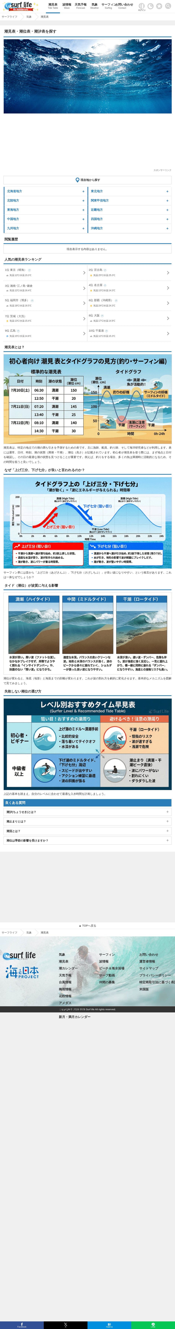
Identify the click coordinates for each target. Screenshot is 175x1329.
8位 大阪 (129, 319)
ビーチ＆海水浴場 (111, 968)
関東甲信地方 (100, 200)
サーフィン (108, 6)
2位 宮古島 (129, 273)
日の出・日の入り (71, 1010)
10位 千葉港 (129, 334)
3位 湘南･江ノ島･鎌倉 (45, 288)
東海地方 (13, 209)
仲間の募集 (107, 982)
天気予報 (81, 6)
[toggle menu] (169, 5)
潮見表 (53, 6)
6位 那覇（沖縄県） (129, 304)
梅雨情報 (65, 989)
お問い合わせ (122, 6)
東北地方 (97, 191)
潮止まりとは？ (16, 821)
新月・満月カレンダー (74, 1017)
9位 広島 (45, 334)
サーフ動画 (107, 975)
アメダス (65, 1003)
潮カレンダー (68, 968)
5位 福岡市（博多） (45, 304)
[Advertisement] (86, 142)
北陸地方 (13, 200)
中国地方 (13, 219)
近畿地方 (97, 209)
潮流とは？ (13, 831)
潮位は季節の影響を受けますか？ (27, 840)
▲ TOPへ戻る (87, 925)
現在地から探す (90, 179)
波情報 (67, 6)
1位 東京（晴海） (45, 273)
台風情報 (65, 982)
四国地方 (97, 219)
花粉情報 (65, 996)
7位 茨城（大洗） (45, 319)
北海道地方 (14, 191)
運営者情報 (147, 961)
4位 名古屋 (129, 288)
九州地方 (13, 228)
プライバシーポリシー (155, 975)
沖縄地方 (97, 228)
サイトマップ (148, 968)
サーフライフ (9, 932)
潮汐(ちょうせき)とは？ (21, 812)
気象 (94, 6)
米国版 (144, 989)
